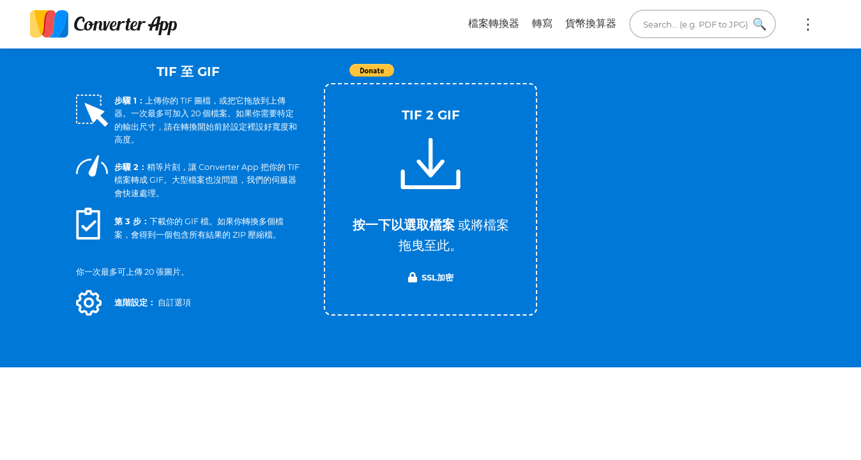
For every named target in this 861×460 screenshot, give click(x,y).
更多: (808, 24)
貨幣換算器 (590, 23)
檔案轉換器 (493, 23)
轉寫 (542, 23)
